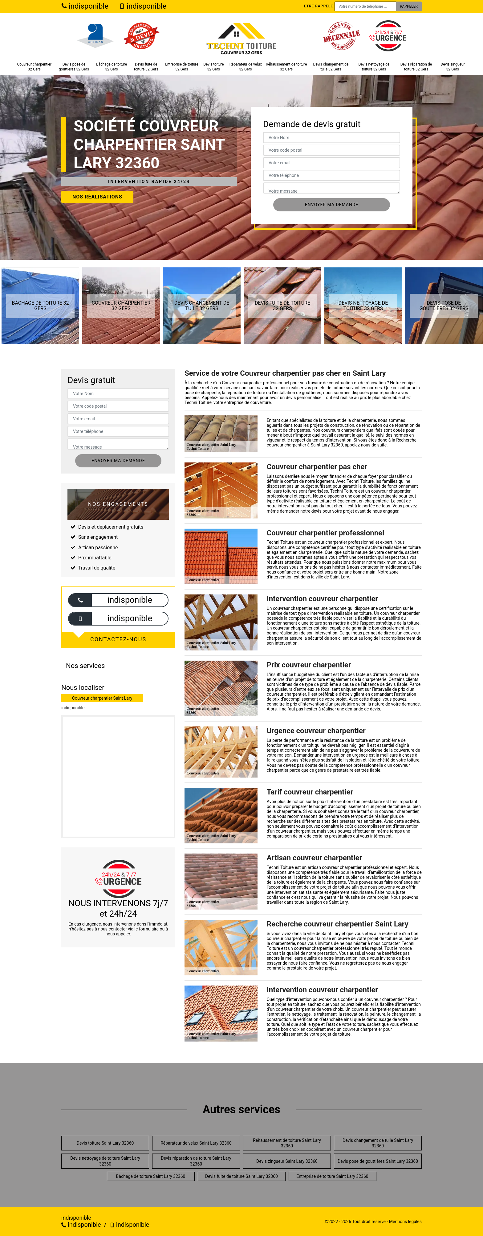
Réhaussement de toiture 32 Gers (286, 66)
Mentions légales (405, 1221)
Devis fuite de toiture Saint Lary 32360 (241, 1176)
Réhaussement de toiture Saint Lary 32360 (287, 1143)
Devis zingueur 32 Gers (452, 66)
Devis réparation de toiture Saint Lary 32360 (196, 1161)
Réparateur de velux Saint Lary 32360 (196, 1143)
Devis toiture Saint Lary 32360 (105, 1143)
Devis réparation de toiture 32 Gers (416, 66)
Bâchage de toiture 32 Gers (111, 66)
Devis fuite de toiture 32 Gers (146, 66)
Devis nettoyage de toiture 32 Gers (373, 66)
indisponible (84, 6)
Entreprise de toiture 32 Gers (181, 66)
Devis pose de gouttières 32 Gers (74, 66)
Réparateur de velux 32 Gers (245, 66)
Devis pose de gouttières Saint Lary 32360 (378, 1161)
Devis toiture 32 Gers (213, 66)
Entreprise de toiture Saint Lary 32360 (332, 1176)
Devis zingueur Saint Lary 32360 (287, 1161)
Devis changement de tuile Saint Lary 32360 (378, 1143)
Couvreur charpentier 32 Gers (34, 66)
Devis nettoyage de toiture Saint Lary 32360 (105, 1161)
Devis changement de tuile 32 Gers (331, 66)
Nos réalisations (97, 197)
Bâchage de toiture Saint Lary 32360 (150, 1176)
